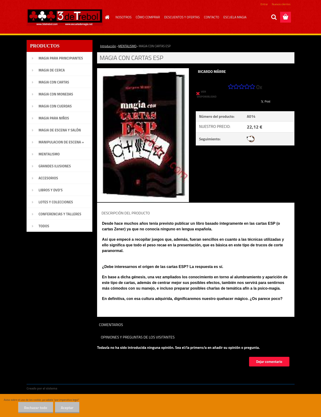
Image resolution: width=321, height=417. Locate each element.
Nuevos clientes (281, 4)
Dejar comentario (269, 361)
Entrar (264, 4)
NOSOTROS (124, 17)
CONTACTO (211, 17)
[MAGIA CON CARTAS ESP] (143, 70)
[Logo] (65, 17)
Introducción (108, 46)
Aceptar (67, 407)
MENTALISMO (127, 46)
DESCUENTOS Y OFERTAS (182, 17)
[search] (273, 17)
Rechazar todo (35, 407)
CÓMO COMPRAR (148, 17)
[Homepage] (107, 17)
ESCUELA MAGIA (235, 17)
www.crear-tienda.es (74, 388)
